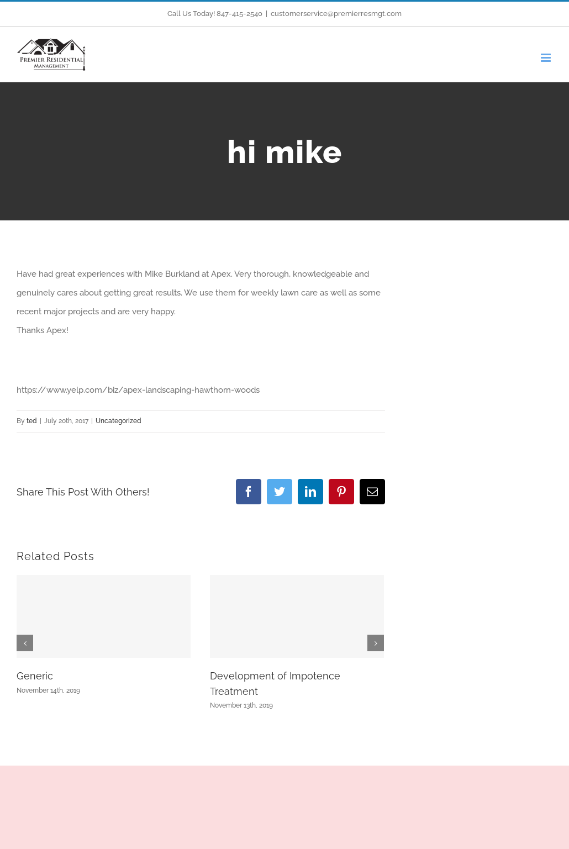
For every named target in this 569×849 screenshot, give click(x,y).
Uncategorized (118, 421)
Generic (35, 676)
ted (32, 421)
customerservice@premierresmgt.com (336, 13)
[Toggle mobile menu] (546, 58)
